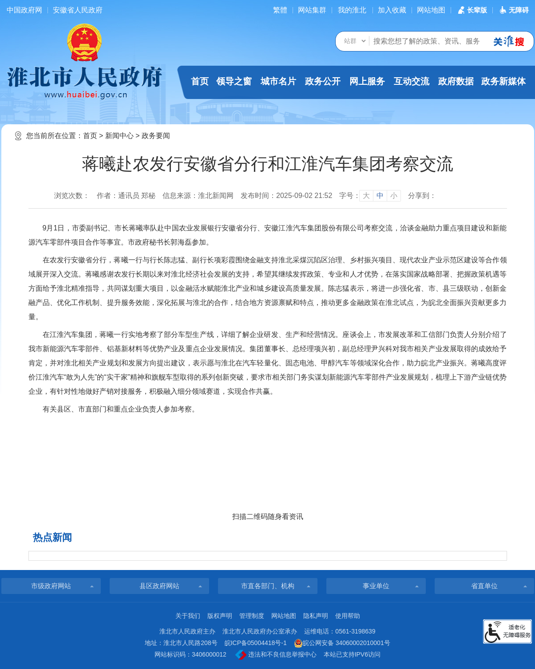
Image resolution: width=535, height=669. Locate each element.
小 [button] (393, 195)
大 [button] (366, 195)
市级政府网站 (51, 586)
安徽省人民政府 (78, 10)
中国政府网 (24, 10)
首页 (200, 81)
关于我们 (187, 615)
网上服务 (367, 81)
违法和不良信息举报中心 (276, 655)
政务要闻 (156, 135)
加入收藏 (392, 10)
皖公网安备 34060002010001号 (342, 643)
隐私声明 (315, 615)
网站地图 (431, 10)
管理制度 (251, 615)
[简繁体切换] (280, 10)
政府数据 (456, 81)
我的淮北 (352, 10)
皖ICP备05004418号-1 (256, 642)
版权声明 (219, 615)
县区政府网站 (159, 586)
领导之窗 (234, 81)
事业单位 (376, 586)
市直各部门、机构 (267, 586)
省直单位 (484, 586)
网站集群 (312, 10)
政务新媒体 (503, 81)
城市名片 (278, 81)
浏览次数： (72, 195)
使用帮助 (347, 615)
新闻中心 (119, 135)
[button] (471, 10)
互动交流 (411, 81)
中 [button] (380, 195)
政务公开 (323, 81)
